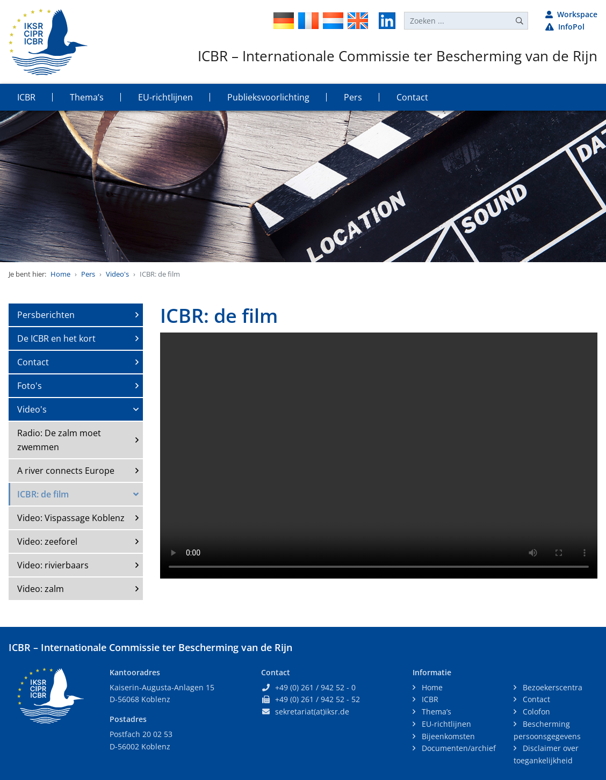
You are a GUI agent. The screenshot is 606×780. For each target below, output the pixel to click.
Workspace (571, 14)
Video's (117, 274)
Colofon (535, 711)
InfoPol (565, 26)
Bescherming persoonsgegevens (547, 730)
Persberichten (46, 315)
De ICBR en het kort (56, 338)
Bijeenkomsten (447, 736)
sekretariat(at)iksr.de (312, 711)
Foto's (29, 386)
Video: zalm (40, 589)
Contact (33, 362)
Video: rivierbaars (53, 565)
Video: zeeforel (47, 541)
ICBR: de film (43, 494)
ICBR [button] (26, 97)
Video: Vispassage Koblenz (71, 518)
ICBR (429, 699)
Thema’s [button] (87, 97)
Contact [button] (412, 97)
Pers (88, 274)
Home (60, 274)
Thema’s (435, 711)
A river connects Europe (65, 470)
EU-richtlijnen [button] (165, 97)
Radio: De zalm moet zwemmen (59, 440)
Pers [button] (353, 97)
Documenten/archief (458, 748)
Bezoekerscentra (551, 687)
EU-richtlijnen (445, 724)
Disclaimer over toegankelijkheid (546, 754)
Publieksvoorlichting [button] (268, 97)
